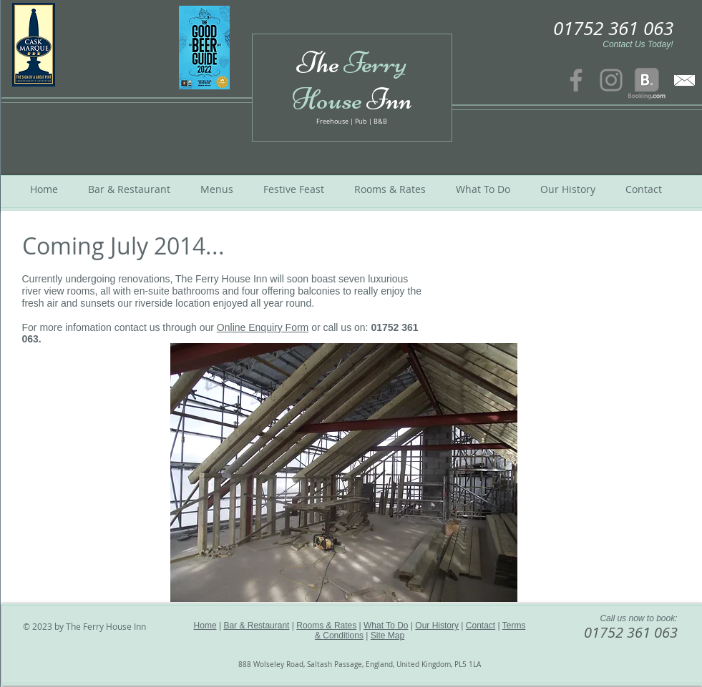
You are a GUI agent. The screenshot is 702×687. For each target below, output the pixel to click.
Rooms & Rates (326, 626)
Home (205, 626)
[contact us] (684, 80)
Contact (480, 626)
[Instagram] (611, 80)
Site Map (387, 636)
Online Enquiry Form (262, 327)
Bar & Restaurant (256, 626)
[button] (343, 472)
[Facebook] (576, 80)
